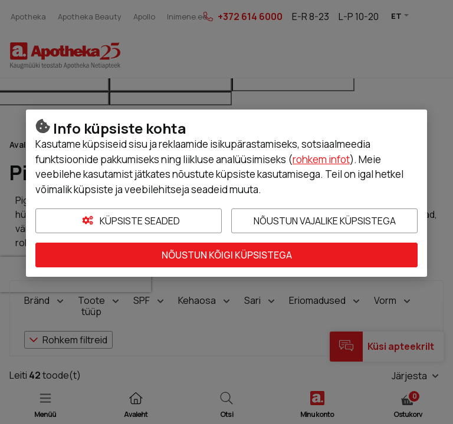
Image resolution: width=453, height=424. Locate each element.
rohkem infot (321, 159)
